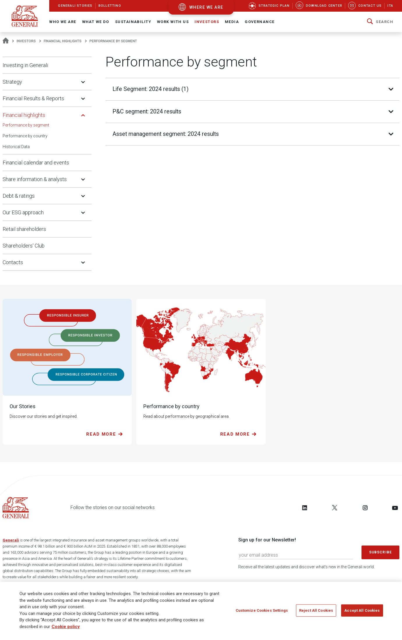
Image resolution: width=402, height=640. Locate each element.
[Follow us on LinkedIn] (304, 507)
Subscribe (380, 552)
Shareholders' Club (24, 246)
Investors (26, 41)
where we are (206, 7)
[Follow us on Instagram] (365, 507)
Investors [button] (207, 22)
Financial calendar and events (36, 162)
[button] (380, 21)
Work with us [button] (173, 22)
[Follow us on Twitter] (334, 507)
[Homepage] (6, 41)
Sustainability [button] (133, 22)
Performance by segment (26, 125)
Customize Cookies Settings (262, 610)
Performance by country (25, 136)
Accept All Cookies (362, 610)
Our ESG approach (23, 212)
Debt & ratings (19, 196)
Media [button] (232, 22)
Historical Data (16, 146)
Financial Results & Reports (33, 98)
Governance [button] (259, 22)
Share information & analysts (35, 179)
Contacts (13, 262)
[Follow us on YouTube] (395, 507)
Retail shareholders (24, 229)
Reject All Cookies (316, 610)
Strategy (12, 82)
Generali (11, 540)
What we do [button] (95, 22)
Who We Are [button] (62, 22)
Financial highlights (63, 41)
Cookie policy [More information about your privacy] (66, 626)
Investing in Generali (25, 65)
